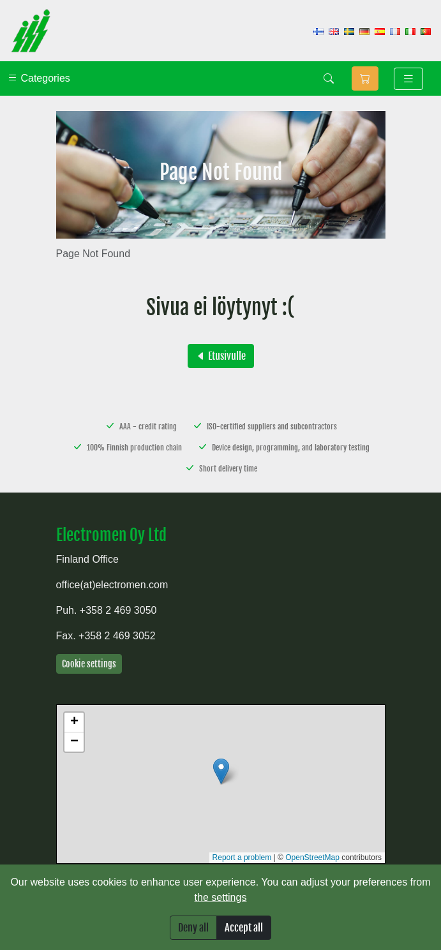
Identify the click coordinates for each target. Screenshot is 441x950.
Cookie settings (89, 663)
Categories (39, 78)
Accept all (244, 927)
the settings (221, 897)
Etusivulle (221, 356)
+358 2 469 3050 (118, 610)
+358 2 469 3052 (117, 635)
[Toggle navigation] (408, 79)
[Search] (328, 78)
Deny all (193, 927)
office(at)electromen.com (112, 584)
